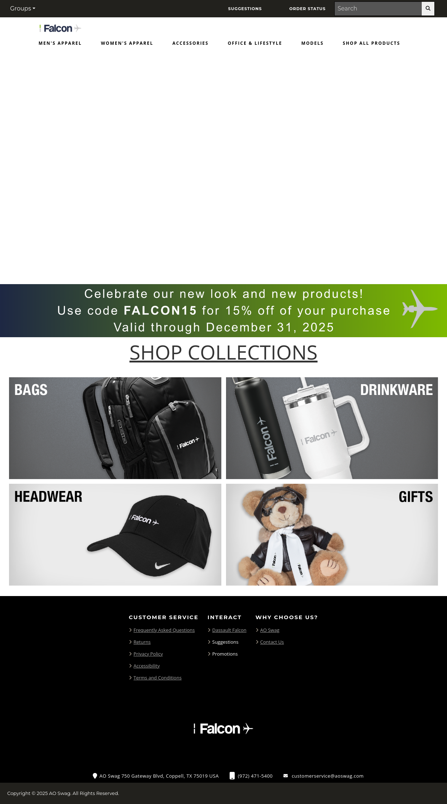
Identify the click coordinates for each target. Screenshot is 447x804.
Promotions (225, 654)
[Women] (127, 44)
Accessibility (147, 665)
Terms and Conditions (158, 677)
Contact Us (272, 642)
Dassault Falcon (229, 630)
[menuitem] (60, 44)
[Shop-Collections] (224, 352)
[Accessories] (190, 44)
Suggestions (225, 642)
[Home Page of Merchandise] (60, 27)
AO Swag (269, 630)
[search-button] (428, 9)
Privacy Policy (148, 654)
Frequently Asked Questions (164, 630)
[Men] (60, 44)
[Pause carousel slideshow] (244, 259)
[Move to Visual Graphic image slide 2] (219, 260)
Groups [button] (20, 8)
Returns (142, 642)
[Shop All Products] (371, 44)
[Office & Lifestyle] (255, 44)
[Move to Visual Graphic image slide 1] (206, 260)
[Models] (312, 44)
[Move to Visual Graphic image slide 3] (233, 260)
